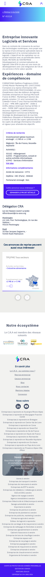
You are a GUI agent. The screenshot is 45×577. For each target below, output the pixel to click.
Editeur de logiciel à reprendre (22, 521)
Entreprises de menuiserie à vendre (23, 484)
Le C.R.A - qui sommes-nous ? (22, 371)
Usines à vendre (22, 478)
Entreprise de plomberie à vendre (22, 513)
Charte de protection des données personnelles (22, 566)
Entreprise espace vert (23, 538)
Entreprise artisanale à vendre (23, 549)
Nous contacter (22, 386)
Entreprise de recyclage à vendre (22, 541)
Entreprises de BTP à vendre (23, 487)
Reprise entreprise (22, 374)
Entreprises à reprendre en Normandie (22, 437)
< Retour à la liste (10, 11)
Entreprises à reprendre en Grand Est (22, 428)
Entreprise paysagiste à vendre (22, 544)
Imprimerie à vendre (22, 507)
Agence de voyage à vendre (23, 496)
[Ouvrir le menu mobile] (3, 3)
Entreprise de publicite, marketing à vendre (23, 515)
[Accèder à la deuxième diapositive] (22, 255)
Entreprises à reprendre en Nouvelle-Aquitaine (22, 439)
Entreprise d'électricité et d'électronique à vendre (23, 501)
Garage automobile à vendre (23, 504)
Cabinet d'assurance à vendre (23, 532)
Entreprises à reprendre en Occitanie (22, 442)
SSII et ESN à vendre (22, 493)
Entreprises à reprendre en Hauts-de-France (22, 434)
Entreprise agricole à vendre (22, 518)
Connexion (22, 394)
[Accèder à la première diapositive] (13, 255)
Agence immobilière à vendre (23, 498)
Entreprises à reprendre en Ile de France (22, 431)
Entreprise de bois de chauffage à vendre (23, 535)
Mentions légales (22, 390)
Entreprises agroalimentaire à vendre (23, 530)
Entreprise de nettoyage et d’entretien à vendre (23, 527)
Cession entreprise (22, 378)
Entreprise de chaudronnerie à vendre (22, 552)
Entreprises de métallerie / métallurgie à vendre (23, 490)
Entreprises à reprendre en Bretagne (22, 420)
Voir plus (10, 163)
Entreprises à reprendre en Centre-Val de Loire (22, 422)
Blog (22, 382)
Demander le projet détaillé (22, 192)
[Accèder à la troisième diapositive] (32, 255)
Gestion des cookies (22, 568)
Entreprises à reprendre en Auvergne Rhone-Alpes (22, 412)
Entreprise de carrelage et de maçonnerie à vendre (23, 524)
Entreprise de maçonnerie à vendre (22, 547)
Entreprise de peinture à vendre (23, 510)
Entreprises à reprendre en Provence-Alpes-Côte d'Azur (22, 449)
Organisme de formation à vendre (22, 555)
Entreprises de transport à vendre (23, 481)
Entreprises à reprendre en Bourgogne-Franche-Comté (22, 416)
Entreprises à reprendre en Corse (22, 425)
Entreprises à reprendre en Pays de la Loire (22, 445)
